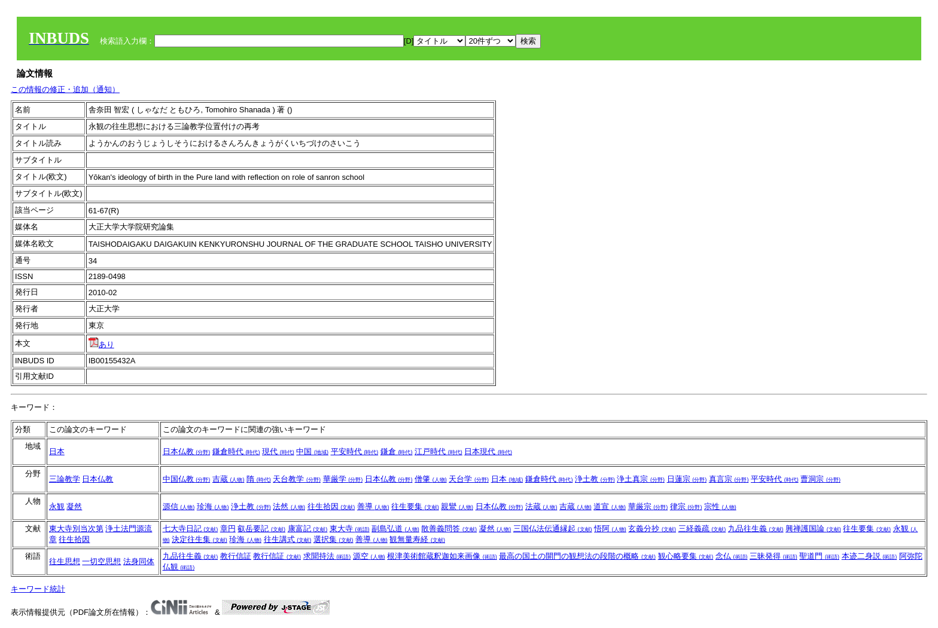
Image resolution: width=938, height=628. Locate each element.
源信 (179, 506)
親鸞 (457, 506)
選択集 (333, 539)
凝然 (74, 506)
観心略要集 (686, 556)
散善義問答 (449, 528)
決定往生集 (199, 539)
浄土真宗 (641, 478)
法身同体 (138, 561)
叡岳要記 (261, 528)
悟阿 (610, 528)
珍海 (213, 506)
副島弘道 (395, 528)
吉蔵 (228, 478)
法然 (289, 506)
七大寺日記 (190, 528)
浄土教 (595, 478)
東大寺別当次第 (76, 528)
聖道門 (819, 556)
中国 (312, 451)
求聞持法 (327, 556)
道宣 (609, 506)
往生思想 (64, 561)
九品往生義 (756, 528)
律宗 (686, 506)
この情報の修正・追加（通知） (65, 89)
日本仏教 (187, 451)
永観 (57, 506)
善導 (373, 506)
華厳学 (343, 478)
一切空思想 (101, 561)
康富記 (308, 528)
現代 (278, 451)
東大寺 (350, 528)
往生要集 (415, 506)
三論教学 (64, 478)
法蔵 (541, 506)
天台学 (469, 478)
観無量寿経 (417, 539)
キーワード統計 (38, 588)
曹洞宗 (820, 478)
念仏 (731, 556)
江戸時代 (438, 451)
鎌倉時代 (236, 451)
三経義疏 (702, 528)
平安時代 (355, 451)
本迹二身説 (869, 556)
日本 (57, 451)
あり (101, 344)
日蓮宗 (687, 478)
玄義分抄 (652, 528)
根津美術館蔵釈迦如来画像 (442, 556)
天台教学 (297, 478)
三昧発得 (773, 556)
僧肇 (431, 478)
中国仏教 (187, 478)
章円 (228, 528)
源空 (369, 556)
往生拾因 (331, 506)
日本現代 (488, 451)
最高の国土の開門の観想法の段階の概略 (577, 556)
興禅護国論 (813, 528)
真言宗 (729, 478)
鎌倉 (396, 451)
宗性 (720, 506)
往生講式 (288, 539)
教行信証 (235, 556)
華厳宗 (648, 506)
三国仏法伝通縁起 (552, 528)
